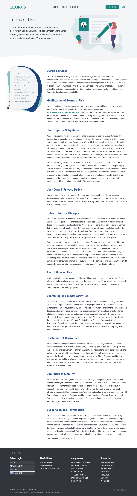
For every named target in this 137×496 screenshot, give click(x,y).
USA (12, 462)
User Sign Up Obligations (22, 80)
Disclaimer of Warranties (21, 95)
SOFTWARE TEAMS (106, 469)
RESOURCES (74, 7)
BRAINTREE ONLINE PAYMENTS (79, 478)
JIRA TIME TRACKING (76, 472)
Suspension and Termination (23, 101)
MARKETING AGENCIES (107, 463)
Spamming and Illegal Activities (24, 92)
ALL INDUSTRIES (105, 481)
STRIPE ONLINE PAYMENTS (78, 475)
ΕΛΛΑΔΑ (14, 469)
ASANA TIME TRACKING (77, 469)
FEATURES (55, 7)
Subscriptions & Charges (21, 86)
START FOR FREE (112, 7)
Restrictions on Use (20, 89)
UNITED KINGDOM (16, 466)
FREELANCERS (105, 475)
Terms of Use (21, 489)
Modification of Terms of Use (23, 77)
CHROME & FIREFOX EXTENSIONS (80, 463)
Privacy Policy (32, 489)
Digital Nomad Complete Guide (50, 469)
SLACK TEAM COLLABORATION (79, 466)
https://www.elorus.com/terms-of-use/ (63, 112)
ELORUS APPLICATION (46, 463)
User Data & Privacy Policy (22, 83)
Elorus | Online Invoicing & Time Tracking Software (29, 492)
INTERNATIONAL (16, 473)
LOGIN (123, 7)
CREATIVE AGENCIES (107, 466)
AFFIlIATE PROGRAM (46, 466)
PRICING (64, 7)
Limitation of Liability (20, 98)
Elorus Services (19, 74)
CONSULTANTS (105, 472)
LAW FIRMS (104, 478)
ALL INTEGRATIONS (76, 481)
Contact (12, 489)
